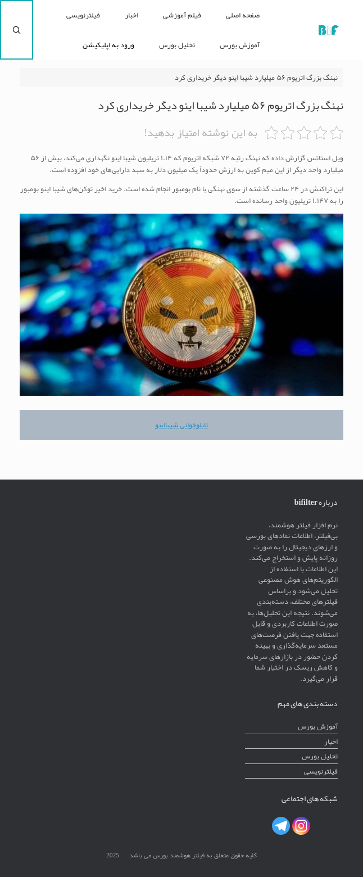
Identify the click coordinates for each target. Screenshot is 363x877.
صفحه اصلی (243, 15)
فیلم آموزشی (182, 15)
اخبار (131, 15)
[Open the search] (16, 30)
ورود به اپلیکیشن (108, 44)
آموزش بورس (240, 44)
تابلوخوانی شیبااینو (181, 424)
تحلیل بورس (177, 44)
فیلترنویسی (83, 15)
